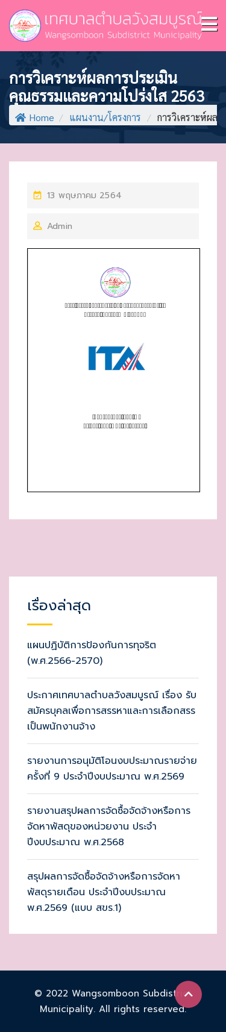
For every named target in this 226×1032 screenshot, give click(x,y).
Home (34, 117)
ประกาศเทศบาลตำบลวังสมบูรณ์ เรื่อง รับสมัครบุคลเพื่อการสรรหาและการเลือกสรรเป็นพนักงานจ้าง (111, 711)
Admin (59, 226)
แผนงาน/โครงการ (105, 117)
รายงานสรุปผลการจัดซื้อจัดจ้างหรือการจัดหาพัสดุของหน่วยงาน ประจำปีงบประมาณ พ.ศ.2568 (108, 826)
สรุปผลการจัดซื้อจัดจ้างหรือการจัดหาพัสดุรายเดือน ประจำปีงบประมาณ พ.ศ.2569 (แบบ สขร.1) (103, 892)
